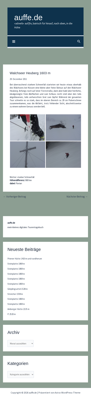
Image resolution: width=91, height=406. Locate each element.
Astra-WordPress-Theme (67, 392)
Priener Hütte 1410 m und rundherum (24, 258)
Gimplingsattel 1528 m (17, 288)
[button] (79, 41)
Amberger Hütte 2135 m (18, 309)
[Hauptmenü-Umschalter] (13, 41)
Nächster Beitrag (77, 196)
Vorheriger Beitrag (14, 196)
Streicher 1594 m (15, 294)
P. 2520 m (11, 314)
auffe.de (28, 17)
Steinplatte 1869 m (16, 263)
